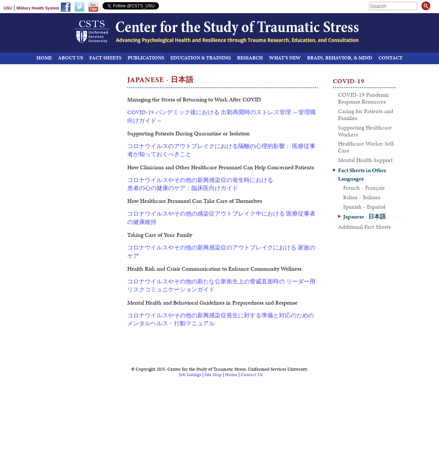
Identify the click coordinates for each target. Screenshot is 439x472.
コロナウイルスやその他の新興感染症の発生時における (200, 180)
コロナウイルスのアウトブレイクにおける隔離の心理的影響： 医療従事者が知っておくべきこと (221, 150)
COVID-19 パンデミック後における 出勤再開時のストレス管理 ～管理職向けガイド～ (221, 116)
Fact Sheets (105, 57)
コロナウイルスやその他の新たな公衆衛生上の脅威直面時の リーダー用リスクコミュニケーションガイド (221, 285)
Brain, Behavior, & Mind (339, 57)
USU (8, 8)
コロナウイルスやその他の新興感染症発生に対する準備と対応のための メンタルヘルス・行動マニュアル (220, 319)
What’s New (285, 57)
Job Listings (190, 374)
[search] (393, 6)
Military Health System (37, 8)
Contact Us (252, 374)
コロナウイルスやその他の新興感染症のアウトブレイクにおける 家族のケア (221, 251)
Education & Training (200, 57)
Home (231, 374)
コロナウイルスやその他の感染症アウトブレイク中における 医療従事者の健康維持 (221, 217)
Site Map (213, 374)
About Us (70, 57)
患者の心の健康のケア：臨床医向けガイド (182, 188)
